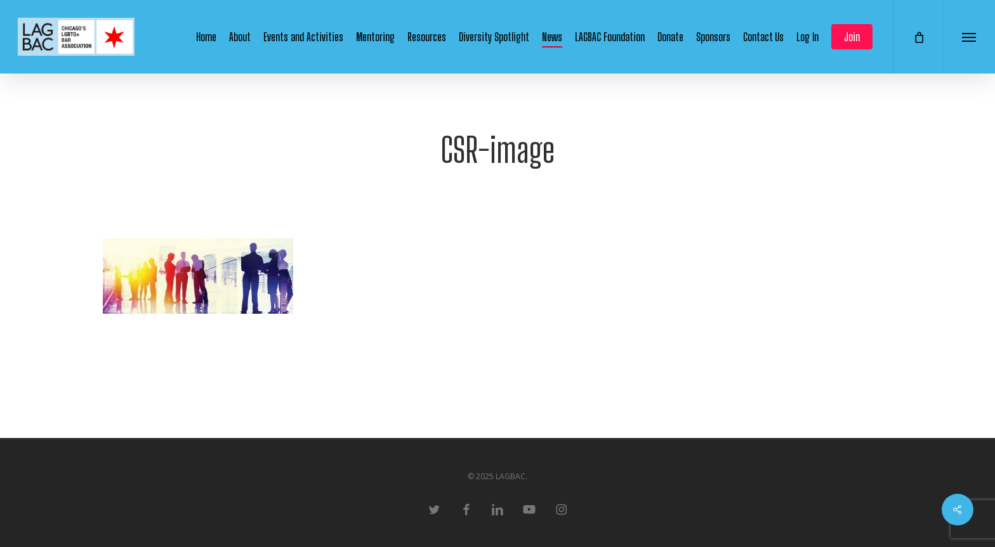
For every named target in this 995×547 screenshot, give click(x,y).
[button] (969, 37)
